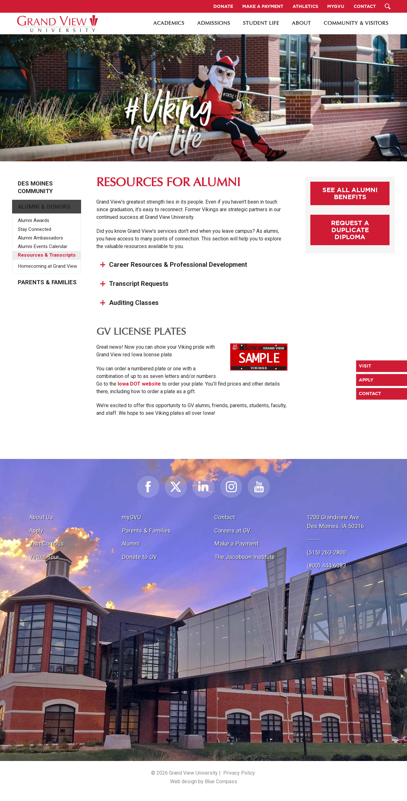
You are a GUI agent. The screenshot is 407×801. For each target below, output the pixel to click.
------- (313, 539)
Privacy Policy (239, 773)
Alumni (130, 543)
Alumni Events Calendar (42, 246)
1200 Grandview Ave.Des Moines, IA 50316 (335, 521)
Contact (224, 517)
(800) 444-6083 (326, 565)
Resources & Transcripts (47, 255)
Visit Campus (46, 543)
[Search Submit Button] (388, 6)
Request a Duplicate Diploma (350, 229)
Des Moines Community (35, 187)
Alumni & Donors (44, 206)
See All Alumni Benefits (350, 193)
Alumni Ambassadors (40, 238)
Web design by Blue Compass (203, 781)
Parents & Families (47, 282)
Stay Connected (34, 229)
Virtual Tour (44, 557)
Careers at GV (232, 530)
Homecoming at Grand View (47, 266)
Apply (36, 530)
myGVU (131, 517)
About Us (41, 517)
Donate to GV (139, 557)
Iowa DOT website (139, 384)
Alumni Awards (33, 220)
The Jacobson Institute (244, 557)
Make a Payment (236, 543)
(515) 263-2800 (326, 552)
